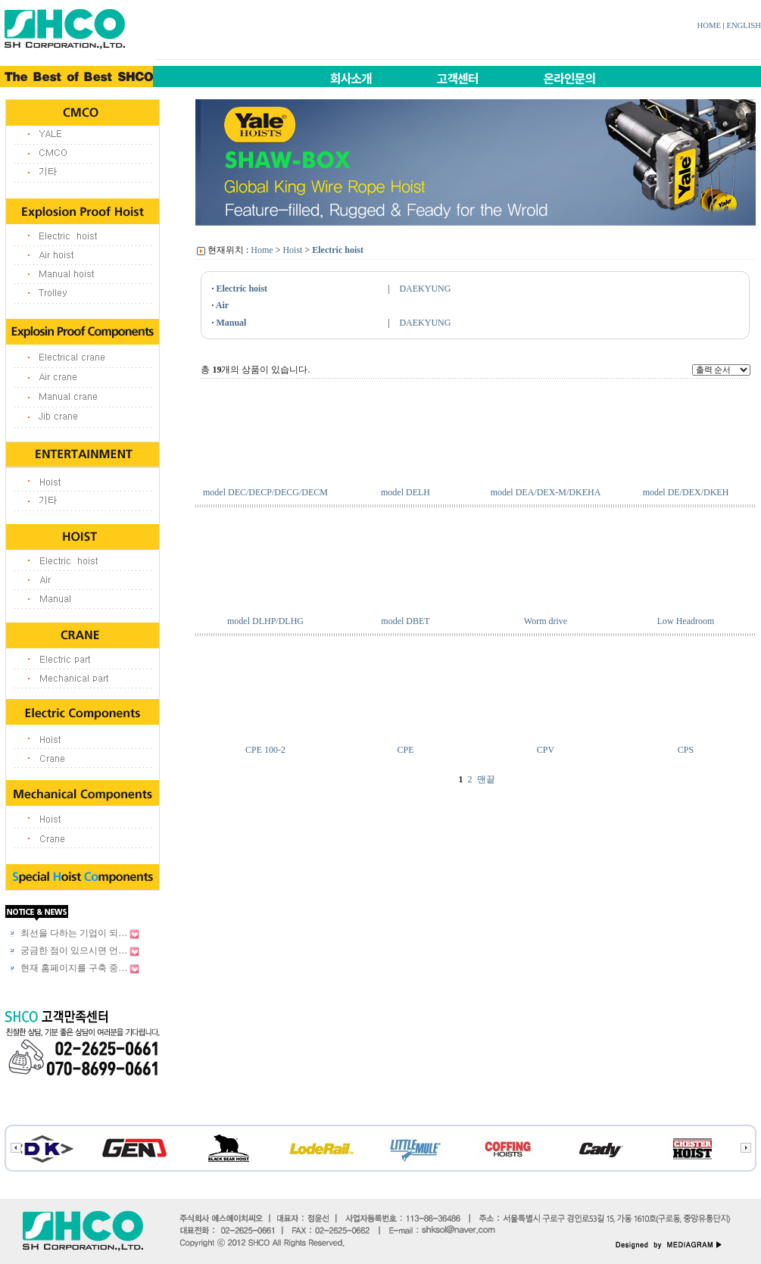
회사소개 (351, 78)
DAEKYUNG (425, 288)
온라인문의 (570, 78)
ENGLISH (743, 25)
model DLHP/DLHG (265, 621)
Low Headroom (686, 621)
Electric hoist (337, 250)
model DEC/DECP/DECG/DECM (265, 492)
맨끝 (486, 779)
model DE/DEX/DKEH (686, 492)
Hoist (292, 250)
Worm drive (545, 621)
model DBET (405, 621)
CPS (686, 749)
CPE (405, 749)
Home (262, 250)
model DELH (405, 492)
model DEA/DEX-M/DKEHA (546, 492)
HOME (709, 25)
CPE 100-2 (265, 749)
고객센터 (458, 78)
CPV (545, 749)
